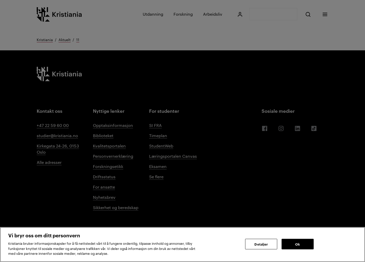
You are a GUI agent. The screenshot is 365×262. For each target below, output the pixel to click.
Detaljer (261, 243)
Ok (297, 243)
